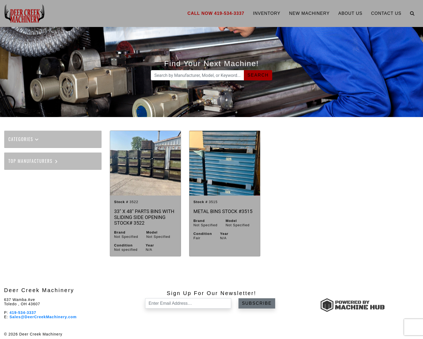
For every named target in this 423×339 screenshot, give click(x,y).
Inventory (267, 13)
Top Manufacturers (33, 161)
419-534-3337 (22, 312)
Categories (23, 139)
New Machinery (309, 13)
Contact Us (386, 13)
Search (258, 75)
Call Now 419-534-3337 (215, 13)
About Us (350, 13)
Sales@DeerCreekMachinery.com (43, 317)
